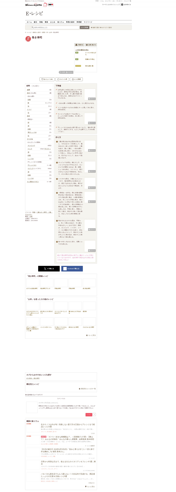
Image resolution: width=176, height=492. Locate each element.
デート (56, 468)
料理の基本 (70, 22)
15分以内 (48, 481)
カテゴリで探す (107, 27)
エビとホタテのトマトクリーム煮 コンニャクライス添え (32, 309)
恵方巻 (89, 307)
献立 (35, 22)
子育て (97, 1)
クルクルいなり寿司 (89, 322)
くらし (102, 1)
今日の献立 (44, 456)
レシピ (50, 456)
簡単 (46, 22)
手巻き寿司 (61, 284)
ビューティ (108, 1)
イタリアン (44, 468)
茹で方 (54, 431)
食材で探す (96, 27)
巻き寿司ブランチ (46, 284)
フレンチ (50, 468)
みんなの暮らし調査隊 (47, 444)
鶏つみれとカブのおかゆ (75, 308)
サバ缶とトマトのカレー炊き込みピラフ (61, 323)
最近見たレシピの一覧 (88, 389)
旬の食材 (49, 431)
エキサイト (127, 4)
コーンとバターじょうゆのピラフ (61, 308)
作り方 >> (47, 149)
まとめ (52, 22)
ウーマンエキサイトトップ (111, 4)
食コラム (60, 22)
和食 (33, 212)
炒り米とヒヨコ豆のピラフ (46, 308)
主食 (31, 216)
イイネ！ (89, 414)
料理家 (79, 22)
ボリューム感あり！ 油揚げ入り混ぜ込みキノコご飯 (32, 324)
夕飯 (54, 456)
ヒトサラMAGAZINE (89, 470)
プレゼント (119, 1)
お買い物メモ (91, 45)
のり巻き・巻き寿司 (33, 378)
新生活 (43, 481)
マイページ (88, 22)
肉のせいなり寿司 (75, 322)
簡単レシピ (55, 481)
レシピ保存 (77, 79)
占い (114, 1)
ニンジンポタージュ (46, 322)
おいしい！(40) (48, 79)
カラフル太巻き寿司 (32, 284)
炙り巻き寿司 (89, 284)
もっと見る (92, 335)
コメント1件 (62, 79)
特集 (41, 22)
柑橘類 (56, 444)
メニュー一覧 (127, 1)
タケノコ (43, 431)
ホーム (29, 22)
